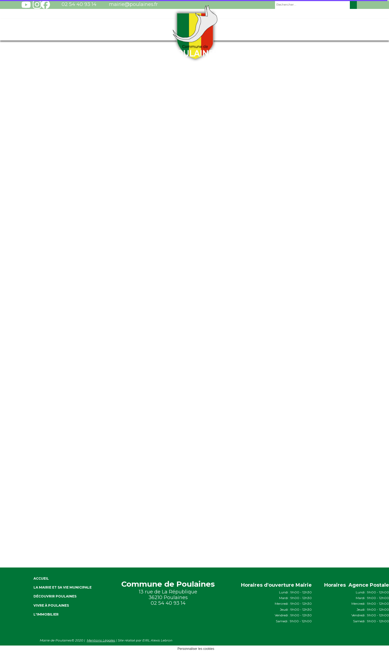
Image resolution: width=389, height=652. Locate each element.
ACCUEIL (41, 578)
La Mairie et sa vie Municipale (62, 587)
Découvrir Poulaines (54, 596)
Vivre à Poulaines (51, 605)
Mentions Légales (101, 640)
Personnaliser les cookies (195, 649)
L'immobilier (46, 614)
